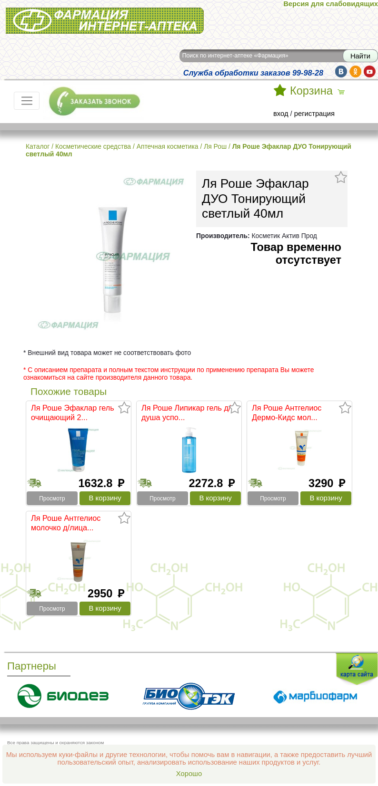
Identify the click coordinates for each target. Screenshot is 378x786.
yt (370, 71)
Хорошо (189, 773)
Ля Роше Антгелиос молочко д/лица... (65, 523)
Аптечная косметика (168, 146)
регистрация (314, 113)
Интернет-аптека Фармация (105, 21)
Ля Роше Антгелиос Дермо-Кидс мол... (286, 412)
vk (341, 71)
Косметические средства (93, 146)
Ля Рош (215, 146)
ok (355, 71)
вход (280, 113)
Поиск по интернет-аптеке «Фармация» (235, 55)
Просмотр (52, 498)
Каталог (38, 146)
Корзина (311, 91)
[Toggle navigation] (27, 101)
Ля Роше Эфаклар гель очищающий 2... (72, 412)
